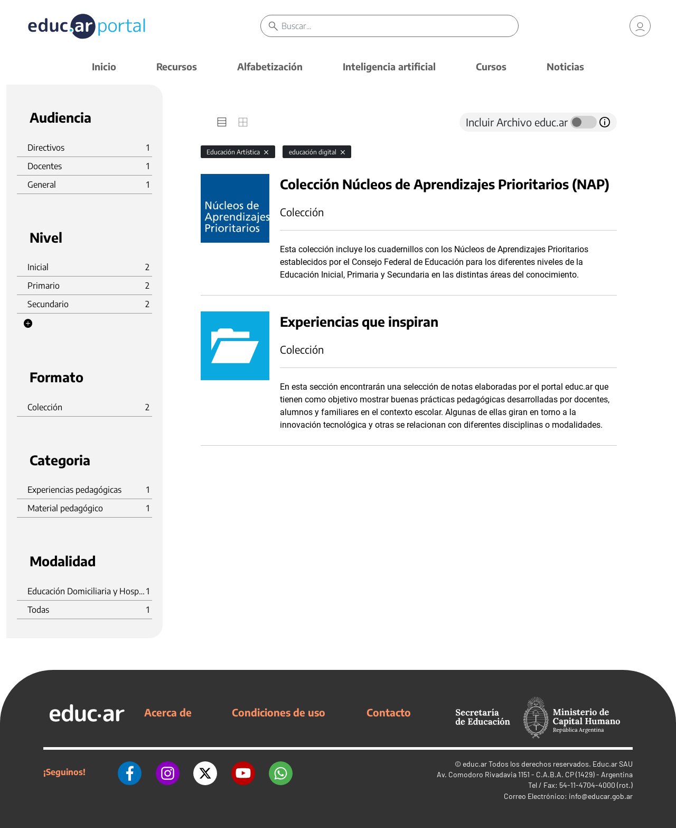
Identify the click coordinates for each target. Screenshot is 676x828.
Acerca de (168, 712)
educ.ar (475, 763)
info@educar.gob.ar (601, 796)
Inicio (104, 66)
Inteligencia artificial (389, 66)
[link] (640, 26)
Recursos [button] (176, 66)
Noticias (565, 66)
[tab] (221, 122)
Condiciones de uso (278, 712)
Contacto (389, 712)
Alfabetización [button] (270, 66)
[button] (28, 324)
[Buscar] (401, 26)
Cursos (491, 66)
